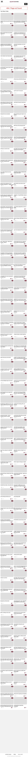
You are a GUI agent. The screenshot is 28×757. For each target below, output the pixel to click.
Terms (14, 754)
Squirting (14, 1)
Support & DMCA (8, 754)
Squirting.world (13, 756)
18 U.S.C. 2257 (20, 754)
